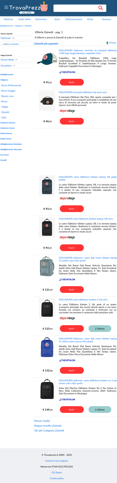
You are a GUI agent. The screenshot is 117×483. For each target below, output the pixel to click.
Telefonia (8, 19)
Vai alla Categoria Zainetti (49, 430)
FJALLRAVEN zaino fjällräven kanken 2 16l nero (83, 299)
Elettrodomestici (74, 19)
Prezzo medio (42, 420)
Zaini (3, 117)
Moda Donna (6, 133)
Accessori (4, 154)
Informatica (41, 19)
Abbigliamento (6, 25)
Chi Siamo (57, 472)
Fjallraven (6, 37)
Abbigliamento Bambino (11, 144)
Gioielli (3, 160)
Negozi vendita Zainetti (47, 425)
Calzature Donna (7, 122)
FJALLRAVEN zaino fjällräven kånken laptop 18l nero (86, 218)
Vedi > (72, 82)
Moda (90, 19)
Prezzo (112, 42)
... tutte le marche (10, 44)
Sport (57, 19)
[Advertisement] (75, 152)
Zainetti (27, 25)
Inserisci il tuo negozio (56, 460)
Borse (4, 101)
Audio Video (24, 19)
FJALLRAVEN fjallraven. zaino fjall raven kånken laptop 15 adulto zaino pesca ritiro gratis (88, 340)
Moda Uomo (5, 138)
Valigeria (18, 25)
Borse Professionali (11, 85)
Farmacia (106, 19)
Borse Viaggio (8, 90)
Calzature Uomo (7, 128)
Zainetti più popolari (46, 43)
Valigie (4, 106)
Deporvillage (7, 59)
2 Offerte (100, 328)
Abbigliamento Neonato (11, 149)
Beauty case (7, 96)
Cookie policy (57, 478)
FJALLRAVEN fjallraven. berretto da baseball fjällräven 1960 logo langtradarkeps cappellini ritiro (88, 52)
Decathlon (6, 65)
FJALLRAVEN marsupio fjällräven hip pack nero (83, 92)
